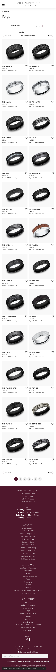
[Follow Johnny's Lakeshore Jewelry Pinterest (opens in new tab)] (27, 639)
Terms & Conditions (24, 661)
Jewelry (6, 11)
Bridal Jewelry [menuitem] (28, 608)
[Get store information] (28, 502)
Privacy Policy (11, 661)
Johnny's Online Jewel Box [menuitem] (28, 576)
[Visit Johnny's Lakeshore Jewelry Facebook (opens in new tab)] (29, 639)
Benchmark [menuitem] (28, 571)
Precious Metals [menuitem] (28, 545)
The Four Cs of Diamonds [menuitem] (28, 531)
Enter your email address (28, 652)
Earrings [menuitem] (28, 616)
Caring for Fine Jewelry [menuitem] (28, 548)
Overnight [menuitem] (28, 582)
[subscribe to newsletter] (51, 656)
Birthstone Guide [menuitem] (28, 539)
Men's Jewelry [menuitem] (28, 630)
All (40, 479)
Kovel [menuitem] (28, 573)
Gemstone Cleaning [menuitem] (28, 553)
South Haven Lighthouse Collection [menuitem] (28, 625)
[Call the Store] (28, 499)
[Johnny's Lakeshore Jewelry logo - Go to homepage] (28, 3)
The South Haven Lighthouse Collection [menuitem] (28, 590)
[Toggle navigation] (3, 5)
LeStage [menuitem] (28, 585)
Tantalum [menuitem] (28, 588)
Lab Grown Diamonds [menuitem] (28, 568)
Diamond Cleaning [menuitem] (28, 550)
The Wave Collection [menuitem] (28, 593)
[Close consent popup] (44, 668)
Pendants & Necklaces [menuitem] (28, 613)
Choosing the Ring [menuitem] (28, 536)
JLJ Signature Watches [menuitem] (28, 628)
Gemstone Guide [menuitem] (28, 542)
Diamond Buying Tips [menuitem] (28, 533)
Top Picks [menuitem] (28, 602)
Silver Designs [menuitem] (28, 622)
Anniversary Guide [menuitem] (28, 556)
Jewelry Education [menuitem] (28, 528)
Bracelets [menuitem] (28, 619)
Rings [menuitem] (28, 611)
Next (49, 36)
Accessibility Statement (41, 661)
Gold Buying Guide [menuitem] (28, 559)
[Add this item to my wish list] (25, 66)
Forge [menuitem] (28, 579)
